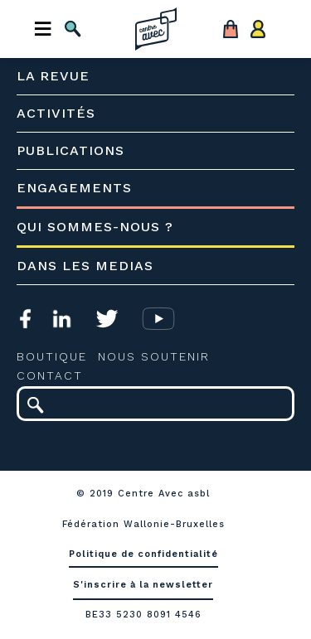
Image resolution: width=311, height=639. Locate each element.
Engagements (74, 188)
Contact (50, 375)
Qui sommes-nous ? (95, 227)
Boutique (52, 356)
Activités (56, 113)
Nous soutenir (154, 356)
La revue (53, 76)
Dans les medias (85, 266)
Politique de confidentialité (143, 554)
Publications (70, 150)
